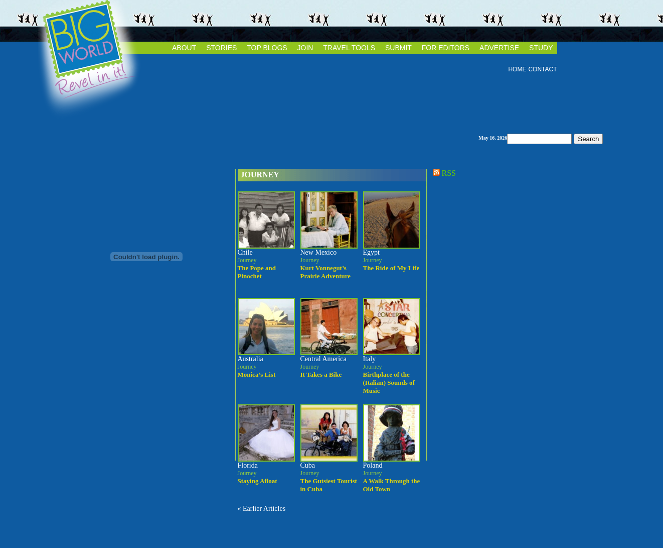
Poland (373, 465)
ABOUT (184, 48)
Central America (323, 359)
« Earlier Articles (262, 508)
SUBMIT (398, 48)
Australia (250, 359)
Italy (369, 359)
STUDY (541, 48)
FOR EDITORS (445, 48)
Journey (260, 174)
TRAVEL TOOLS (349, 48)
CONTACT (542, 69)
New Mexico (318, 252)
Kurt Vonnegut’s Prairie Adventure (325, 272)
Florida (248, 465)
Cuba (307, 465)
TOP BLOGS (267, 48)
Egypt (371, 252)
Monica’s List (257, 374)
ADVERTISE (499, 48)
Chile (245, 252)
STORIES (221, 48)
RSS (443, 173)
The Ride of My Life (391, 268)
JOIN (305, 48)
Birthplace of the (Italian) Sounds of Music (389, 382)
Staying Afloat (257, 481)
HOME (517, 69)
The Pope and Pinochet (257, 272)
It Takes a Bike (321, 374)
